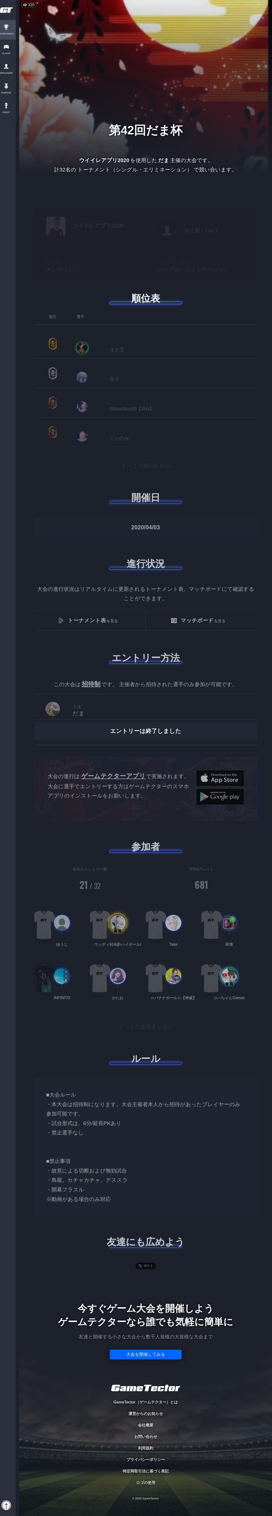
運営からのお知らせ (145, 1414)
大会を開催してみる (145, 1354)
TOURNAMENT (9, 34)
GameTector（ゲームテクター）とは (145, 1402)
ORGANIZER (9, 73)
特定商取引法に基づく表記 (146, 1471)
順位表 (145, 298)
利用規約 (145, 1448)
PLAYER (10, 53)
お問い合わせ (145, 1437)
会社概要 (145, 1425)
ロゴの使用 (145, 1483)
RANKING (9, 93)
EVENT (9, 112)
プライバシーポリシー (146, 1460)
